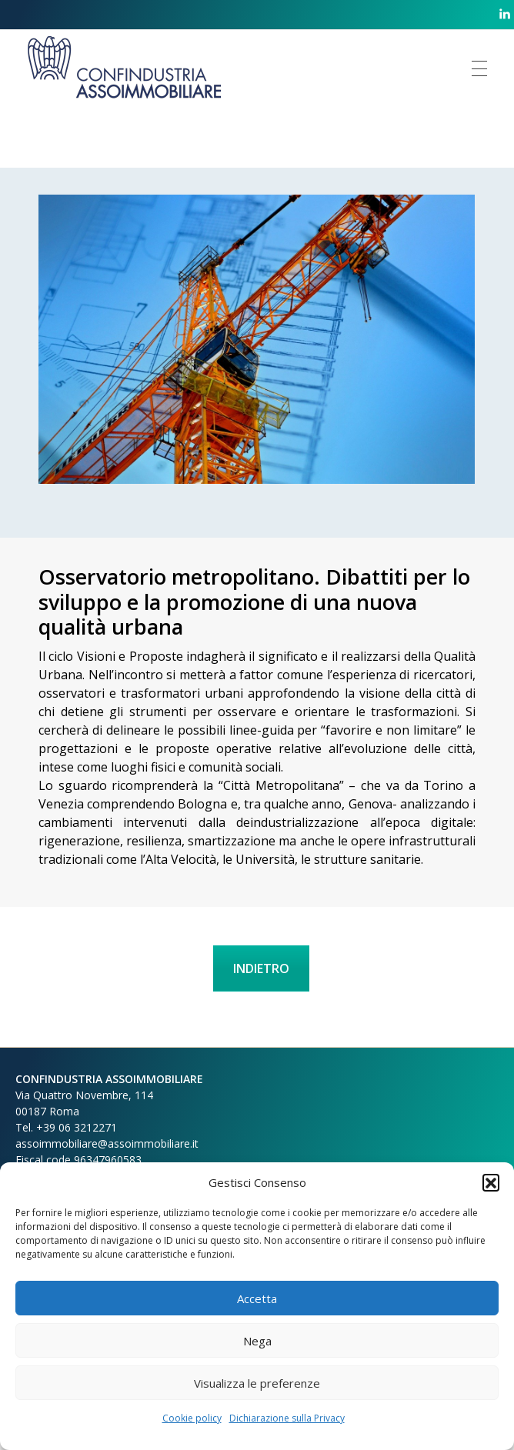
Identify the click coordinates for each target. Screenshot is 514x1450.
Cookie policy (192, 1418)
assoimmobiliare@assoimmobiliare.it (107, 1143)
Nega (257, 1340)
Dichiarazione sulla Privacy (287, 1418)
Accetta (257, 1298)
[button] (491, 1182)
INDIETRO (261, 968)
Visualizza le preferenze (257, 1383)
